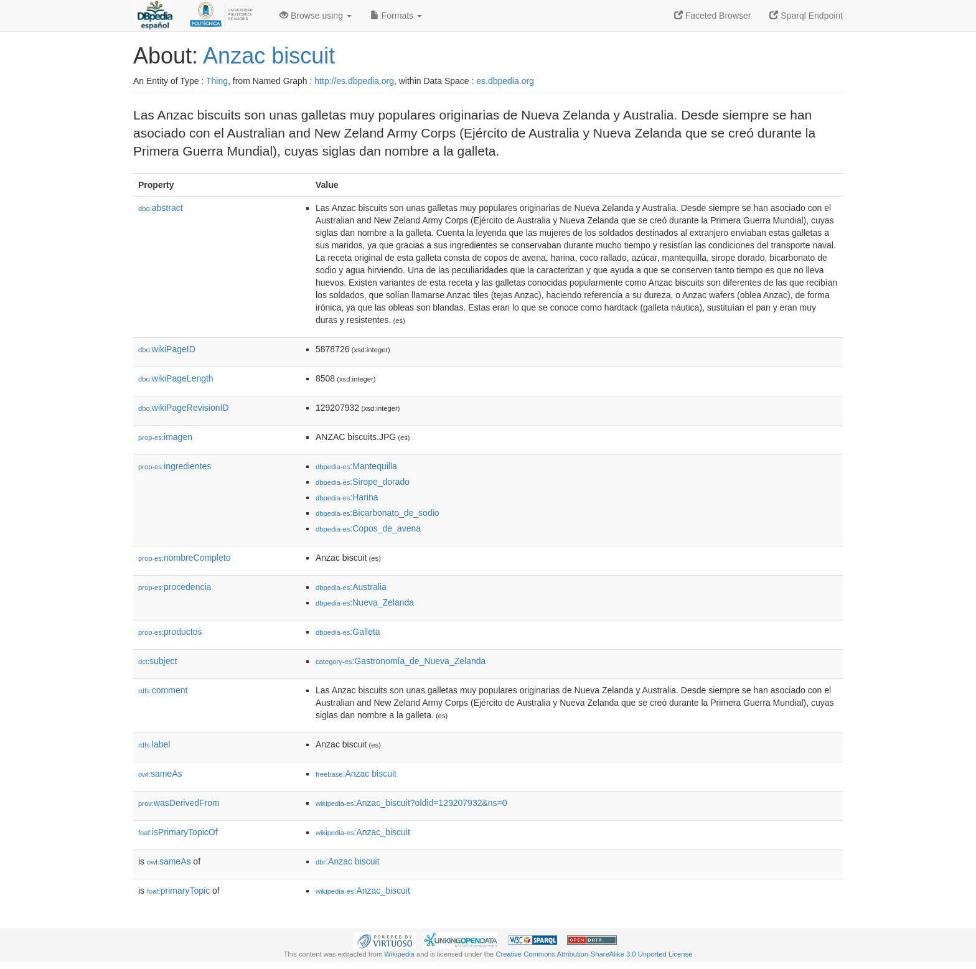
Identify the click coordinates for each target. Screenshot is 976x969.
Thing (217, 81)
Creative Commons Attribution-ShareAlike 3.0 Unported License (593, 954)
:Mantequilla (356, 466)
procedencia (174, 587)
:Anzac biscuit (356, 774)
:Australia (351, 587)
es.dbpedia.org (505, 81)
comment (162, 690)
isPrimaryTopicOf (178, 832)
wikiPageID (166, 349)
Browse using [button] (315, 16)
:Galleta (348, 632)
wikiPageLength (176, 378)
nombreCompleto (184, 558)
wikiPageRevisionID (183, 408)
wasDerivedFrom (179, 803)
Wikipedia (399, 954)
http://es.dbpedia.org (354, 81)
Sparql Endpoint (806, 16)
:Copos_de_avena (368, 528)
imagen (165, 437)
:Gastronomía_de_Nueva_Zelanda (401, 661)
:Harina (347, 497)
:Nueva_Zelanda (365, 602)
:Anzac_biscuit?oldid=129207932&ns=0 (411, 803)
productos (170, 632)
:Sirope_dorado (363, 482)
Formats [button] (396, 16)
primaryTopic (178, 891)
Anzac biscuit (269, 55)
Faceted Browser (712, 16)
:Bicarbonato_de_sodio (377, 513)
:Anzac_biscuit (363, 832)
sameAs (160, 774)
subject (157, 661)
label (154, 744)
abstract (160, 208)
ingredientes (174, 466)
